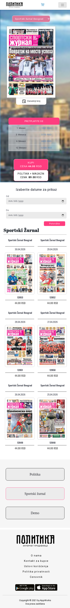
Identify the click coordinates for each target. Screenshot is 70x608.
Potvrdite (54, 223)
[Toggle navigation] (62, 5)
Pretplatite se (34, 121)
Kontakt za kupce (36, 561)
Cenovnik (36, 577)
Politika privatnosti (36, 571)
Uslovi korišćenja (36, 566)
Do (7, 210)
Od (7, 196)
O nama (36, 555)
